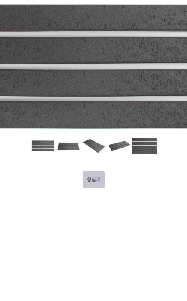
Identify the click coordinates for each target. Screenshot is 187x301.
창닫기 (94, 179)
